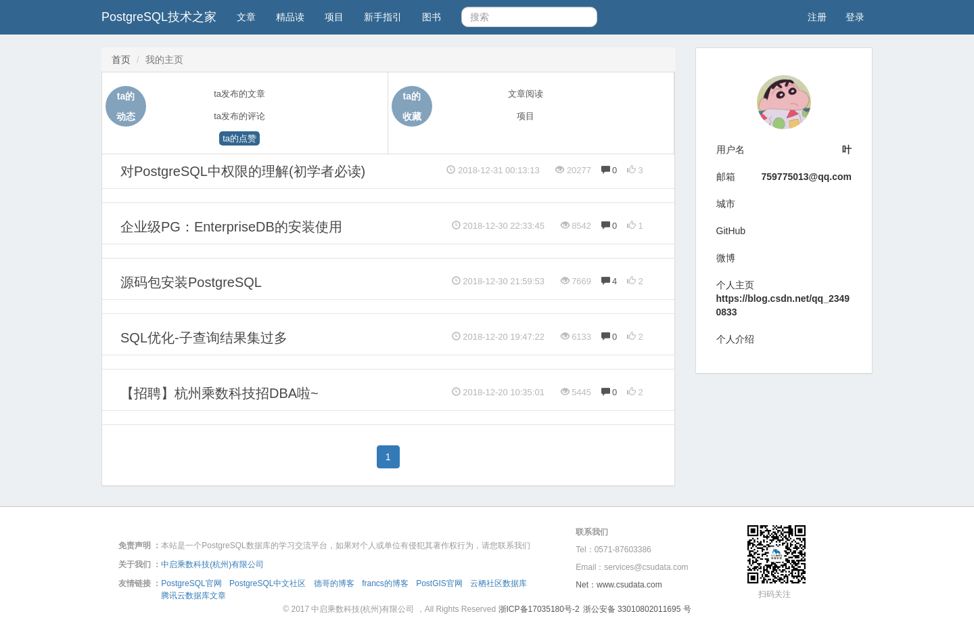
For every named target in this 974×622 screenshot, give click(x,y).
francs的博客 (385, 583)
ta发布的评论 (239, 116)
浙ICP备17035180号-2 (539, 609)
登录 (854, 17)
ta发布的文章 (239, 94)
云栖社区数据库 (498, 583)
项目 (334, 17)
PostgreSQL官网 (191, 583)
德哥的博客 (334, 583)
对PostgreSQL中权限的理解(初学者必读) (242, 171)
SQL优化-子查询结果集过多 (203, 337)
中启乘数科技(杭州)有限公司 (212, 564)
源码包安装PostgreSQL (191, 282)
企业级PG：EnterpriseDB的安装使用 (231, 226)
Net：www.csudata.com (619, 585)
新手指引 (383, 17)
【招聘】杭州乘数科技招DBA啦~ (219, 393)
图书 (431, 17)
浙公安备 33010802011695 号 (637, 609)
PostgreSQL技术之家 (158, 17)
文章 (246, 17)
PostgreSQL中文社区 (267, 583)
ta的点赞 (239, 138)
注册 (817, 17)
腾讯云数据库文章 (193, 595)
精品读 (290, 17)
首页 (121, 59)
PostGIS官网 (439, 583)
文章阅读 (525, 94)
